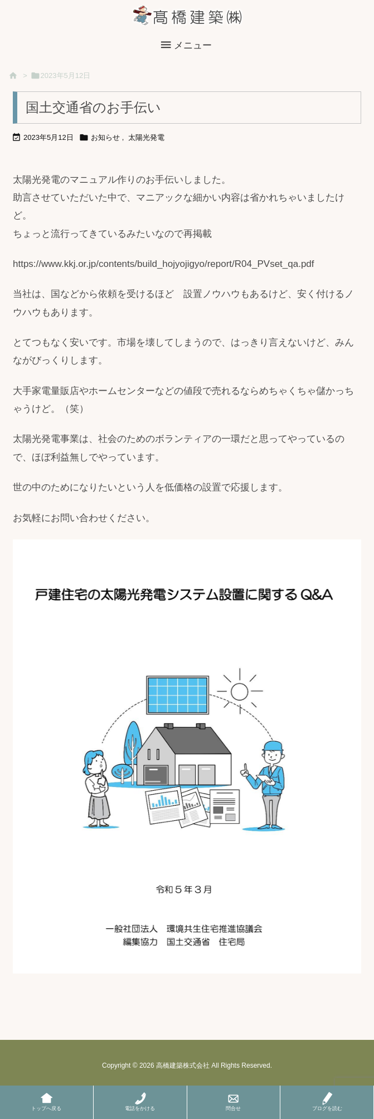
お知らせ (105, 137)
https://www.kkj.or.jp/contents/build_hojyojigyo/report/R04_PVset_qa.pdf (163, 264)
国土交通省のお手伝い (93, 107)
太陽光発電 (146, 137)
